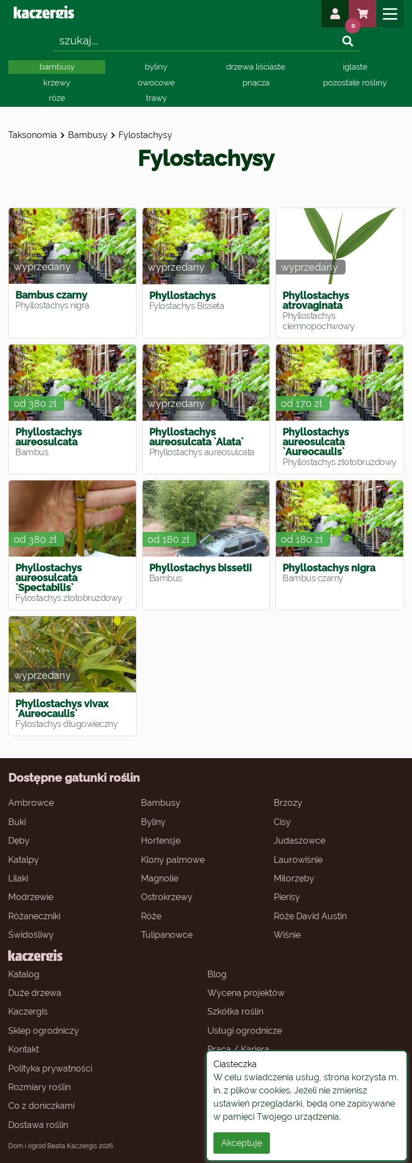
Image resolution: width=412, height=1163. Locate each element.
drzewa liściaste (255, 67)
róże (57, 98)
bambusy (57, 67)
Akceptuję (241, 1143)
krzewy (56, 83)
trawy (156, 98)
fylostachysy (145, 135)
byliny (156, 67)
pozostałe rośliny (355, 83)
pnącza (255, 83)
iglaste (355, 67)
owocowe (156, 83)
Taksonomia (32, 135)
